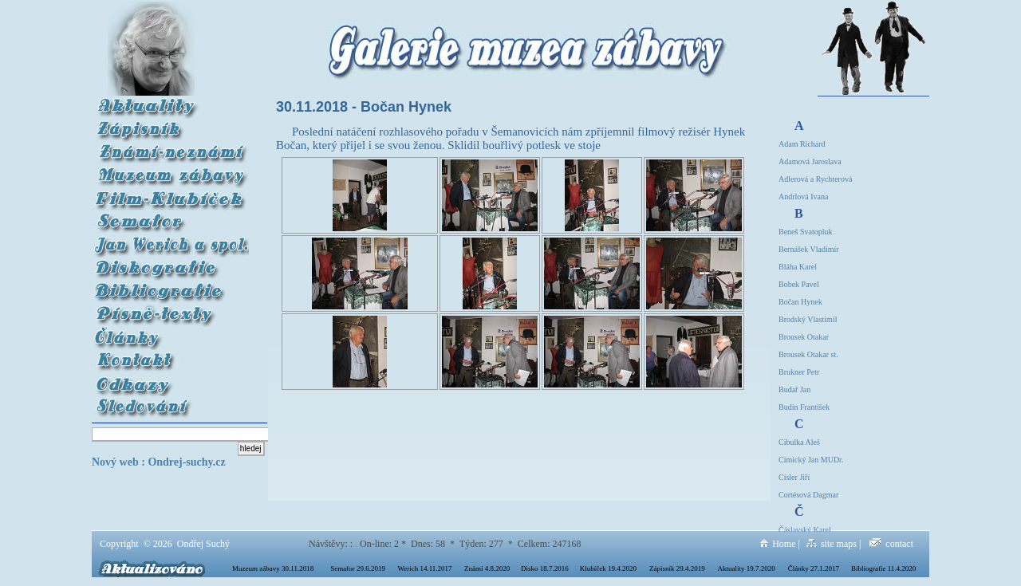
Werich (170, 240)
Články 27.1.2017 (813, 568)
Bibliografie (171, 287)
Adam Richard (802, 144)
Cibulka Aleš (799, 442)
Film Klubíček (170, 194)
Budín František (804, 407)
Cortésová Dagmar (808, 494)
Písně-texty (170, 310)
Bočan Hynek (800, 301)
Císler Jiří (794, 477)
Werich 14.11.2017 (424, 568)
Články (170, 333)
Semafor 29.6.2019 (357, 568)
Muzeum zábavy (131, 171)
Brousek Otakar (804, 336)
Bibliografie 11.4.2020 (883, 568)
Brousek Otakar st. (808, 354)
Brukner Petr (799, 372)
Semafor (171, 217)
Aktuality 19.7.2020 (746, 568)
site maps (831, 543)
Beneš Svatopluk (806, 231)
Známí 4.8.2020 (487, 568)
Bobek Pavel (799, 284)
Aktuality (171, 102)
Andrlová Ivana (803, 196)
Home (777, 543)
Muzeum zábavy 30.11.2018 (272, 568)
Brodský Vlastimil (808, 319)
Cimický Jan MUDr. (811, 459)
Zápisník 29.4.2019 (677, 568)
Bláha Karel (798, 266)
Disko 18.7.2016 (545, 568)
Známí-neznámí (171, 148)
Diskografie (170, 263)
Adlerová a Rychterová (815, 179)
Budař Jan (794, 389)
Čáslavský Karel (805, 529)
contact (891, 543)
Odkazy (171, 379)
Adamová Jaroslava (810, 161)
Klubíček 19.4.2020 (608, 568)
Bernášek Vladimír (809, 249)
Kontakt (171, 356)
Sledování (171, 402)
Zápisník (171, 125)
